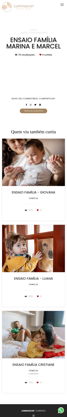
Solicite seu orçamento (33, 111)
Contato (41, 411)
